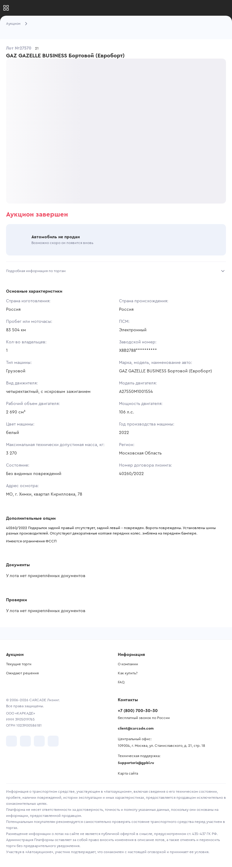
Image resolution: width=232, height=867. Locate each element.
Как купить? (127, 673)
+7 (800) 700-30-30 (138, 711)
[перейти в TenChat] (53, 741)
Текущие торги (18, 664)
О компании (128, 664)
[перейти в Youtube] (39, 741)
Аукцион (13, 23)
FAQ (121, 682)
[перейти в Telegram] (25, 741)
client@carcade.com (136, 728)
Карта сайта (128, 773)
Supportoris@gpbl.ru (136, 763)
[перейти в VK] (11, 741)
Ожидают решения (22, 673)
